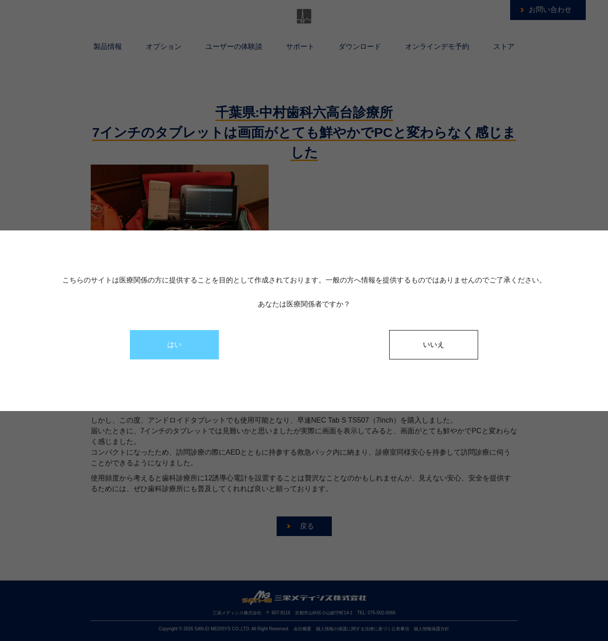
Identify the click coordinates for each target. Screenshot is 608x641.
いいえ (433, 344)
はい (174, 344)
